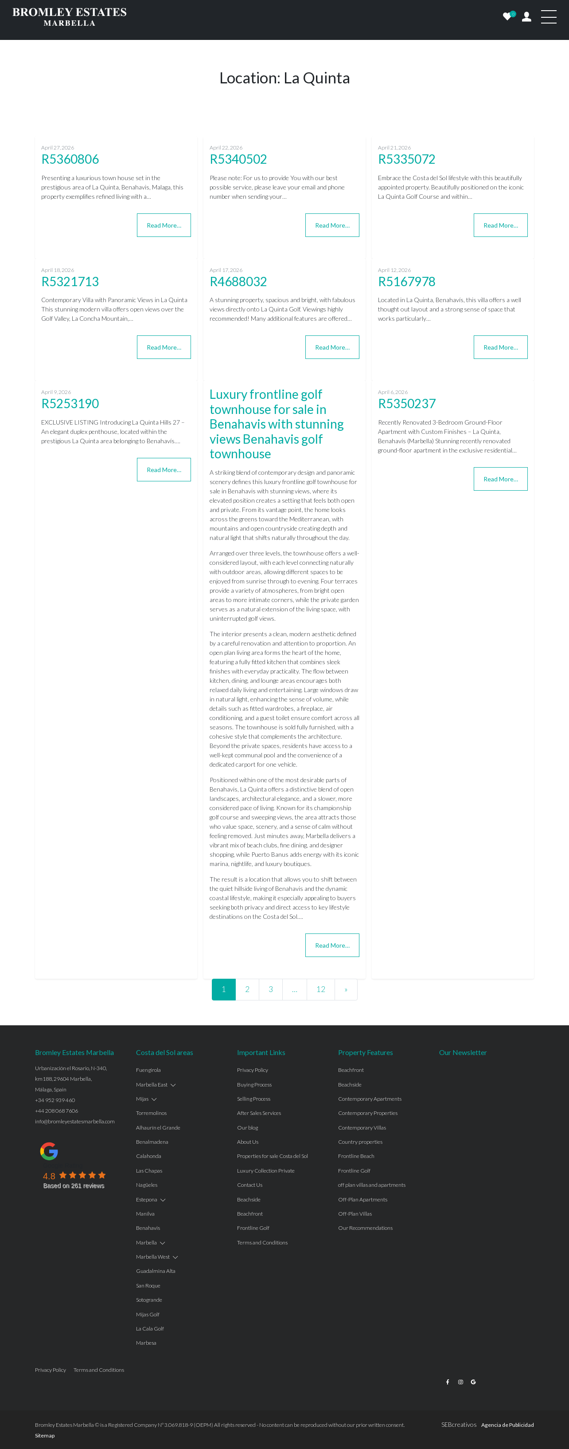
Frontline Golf (253, 1228)
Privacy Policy (252, 1070)
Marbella (146, 1242)
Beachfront (250, 1213)
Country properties (360, 1141)
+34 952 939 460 (55, 1100)
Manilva (145, 1213)
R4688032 (238, 281)
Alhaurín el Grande (158, 1127)
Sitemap (45, 1435)
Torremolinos (151, 1113)
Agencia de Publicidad (507, 1424)
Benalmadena (152, 1141)
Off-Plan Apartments (362, 1199)
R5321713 (70, 281)
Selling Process (253, 1098)
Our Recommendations (365, 1228)
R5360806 (70, 158)
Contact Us (249, 1184)
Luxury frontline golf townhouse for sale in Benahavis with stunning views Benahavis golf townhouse (277, 423)
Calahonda (148, 1156)
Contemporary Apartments (369, 1098)
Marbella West (153, 1256)
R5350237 (407, 403)
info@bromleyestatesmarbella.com (75, 1121)
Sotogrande (149, 1299)
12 (320, 989)
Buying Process (254, 1084)
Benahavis (148, 1228)
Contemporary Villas (362, 1127)
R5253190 (70, 403)
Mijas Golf (148, 1314)
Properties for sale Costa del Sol (272, 1156)
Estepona (146, 1199)
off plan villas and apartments (371, 1184)
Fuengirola (148, 1070)
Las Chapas (149, 1170)
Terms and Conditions (262, 1242)
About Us (247, 1141)
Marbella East (152, 1084)
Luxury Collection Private (266, 1170)
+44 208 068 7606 (56, 1110)
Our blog (247, 1127)
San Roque (148, 1285)
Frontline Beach (356, 1156)
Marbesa (146, 1342)
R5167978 (407, 281)
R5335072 (407, 158)
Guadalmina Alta (155, 1271)
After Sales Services (259, 1113)
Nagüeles (146, 1184)
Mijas (142, 1098)
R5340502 (238, 158)
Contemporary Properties (368, 1113)
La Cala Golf (150, 1328)
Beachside (249, 1199)
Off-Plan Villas (355, 1213)
